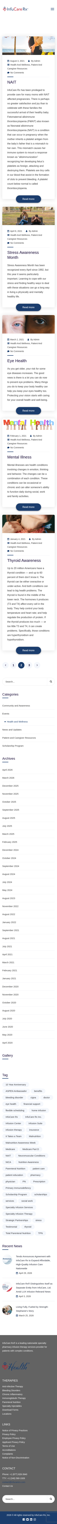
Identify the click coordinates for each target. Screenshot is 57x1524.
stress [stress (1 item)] (39, 1220)
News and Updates (12, 729)
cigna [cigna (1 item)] (33, 1097)
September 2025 (10, 809)
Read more (28, 199)
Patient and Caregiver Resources (19, 737)
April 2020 (7, 1042)
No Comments (15, 72)
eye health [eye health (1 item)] (11, 1104)
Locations (6, 1414)
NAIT (11, 82)
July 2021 (7, 946)
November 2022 (10, 906)
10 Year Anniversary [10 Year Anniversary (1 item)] (16, 1084)
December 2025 (10, 785)
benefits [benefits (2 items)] (38, 1091)
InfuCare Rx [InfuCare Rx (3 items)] (12, 1117)
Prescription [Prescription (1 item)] (39, 1181)
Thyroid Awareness (24, 560)
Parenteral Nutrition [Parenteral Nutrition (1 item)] (15, 1168)
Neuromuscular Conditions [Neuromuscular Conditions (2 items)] (31, 1155)
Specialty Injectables (12, 1406)
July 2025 (7, 826)
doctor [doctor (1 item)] (46, 1097)
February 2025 (9, 842)
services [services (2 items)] (10, 1201)
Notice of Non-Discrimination (15, 1457)
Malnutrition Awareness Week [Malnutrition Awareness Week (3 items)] (21, 1142)
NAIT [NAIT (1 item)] (8, 1155)
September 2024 (10, 866)
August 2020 (8, 1010)
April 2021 (7, 954)
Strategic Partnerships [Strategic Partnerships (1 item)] (17, 1220)
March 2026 (8, 777)
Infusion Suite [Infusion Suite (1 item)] (35, 1123)
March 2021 (8, 962)
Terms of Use (8, 1446)
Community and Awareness (16, 705)
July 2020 (7, 1018)
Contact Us (7, 1486)
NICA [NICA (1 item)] (8, 1162)
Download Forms (10, 1410)
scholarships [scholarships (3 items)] (40, 1194)
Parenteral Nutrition (11, 1402)
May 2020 (7, 1034)
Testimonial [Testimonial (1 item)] (11, 1226)
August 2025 (8, 818)
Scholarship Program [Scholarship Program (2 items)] (16, 1194)
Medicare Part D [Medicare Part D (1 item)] (30, 1149)
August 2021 (8, 938)
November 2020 (10, 994)
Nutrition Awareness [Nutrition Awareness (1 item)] (29, 1162)
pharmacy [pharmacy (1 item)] (35, 1175)
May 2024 (7, 890)
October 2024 (9, 858)
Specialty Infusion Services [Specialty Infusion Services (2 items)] (19, 1207)
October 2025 (9, 801)
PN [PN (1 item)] (24, 1181)
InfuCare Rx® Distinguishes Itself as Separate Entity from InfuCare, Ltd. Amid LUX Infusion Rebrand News (34, 1287)
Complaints (7, 1454)
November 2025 (10, 793)
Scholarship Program (13, 745)
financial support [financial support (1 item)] (32, 1104)
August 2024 (8, 874)
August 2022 (8, 914)
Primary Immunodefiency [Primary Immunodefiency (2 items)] (18, 1188)
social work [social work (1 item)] (27, 1201)
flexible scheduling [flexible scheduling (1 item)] (15, 1110)
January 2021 (9, 978)
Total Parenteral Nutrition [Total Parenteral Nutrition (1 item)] (18, 1233)
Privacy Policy (9, 1434)
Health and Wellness (20, 65)
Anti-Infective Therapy (12, 1386)
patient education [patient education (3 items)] (14, 1175)
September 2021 (10, 930)
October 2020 (9, 1002)
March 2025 (8, 834)
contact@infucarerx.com (13, 1482)
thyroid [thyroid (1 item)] (27, 1226)
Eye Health (17, 360)
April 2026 (7, 769)
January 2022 (9, 922)
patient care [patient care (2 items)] (39, 1168)
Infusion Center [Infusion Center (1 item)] (13, 1123)
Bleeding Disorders (11, 1390)
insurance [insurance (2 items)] (34, 1129)
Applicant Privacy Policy (13, 1442)
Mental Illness (19, 457)
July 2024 (7, 882)
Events (5, 713)
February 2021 (9, 970)
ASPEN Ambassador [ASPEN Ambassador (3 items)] (16, 1091)
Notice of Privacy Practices (15, 1430)
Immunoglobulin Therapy (14, 1398)
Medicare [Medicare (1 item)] (10, 1149)
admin (37, 61)
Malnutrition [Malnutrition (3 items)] (35, 1136)
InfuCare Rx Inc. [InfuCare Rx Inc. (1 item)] (33, 1117)
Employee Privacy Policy (14, 1438)
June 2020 (7, 1026)
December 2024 (10, 850)
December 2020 (10, 986)
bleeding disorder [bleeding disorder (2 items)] (14, 1097)
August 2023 (8, 898)
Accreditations (9, 1450)
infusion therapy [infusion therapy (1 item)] (14, 1129)
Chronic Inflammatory (12, 1394)
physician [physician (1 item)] (10, 1181)
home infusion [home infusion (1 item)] (39, 1110)
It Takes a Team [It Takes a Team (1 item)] (14, 1136)
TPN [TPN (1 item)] (40, 1233)
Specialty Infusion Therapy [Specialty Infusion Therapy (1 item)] (19, 1213)
